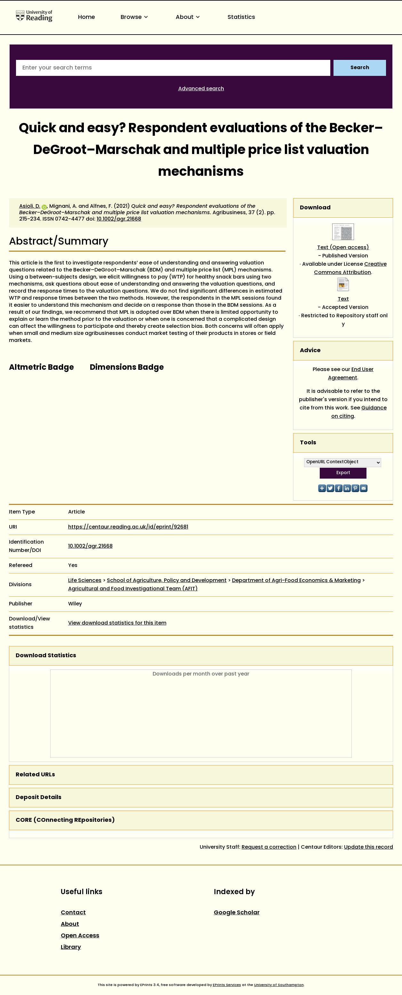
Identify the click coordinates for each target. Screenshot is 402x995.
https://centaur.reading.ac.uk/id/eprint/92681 (128, 527)
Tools (308, 443)
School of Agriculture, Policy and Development (167, 581)
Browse (135, 17)
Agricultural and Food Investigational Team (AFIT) (133, 589)
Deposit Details (38, 798)
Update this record (368, 847)
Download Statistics (46, 656)
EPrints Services (227, 985)
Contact (73, 913)
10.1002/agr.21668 (119, 219)
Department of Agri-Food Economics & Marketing (296, 581)
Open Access (80, 936)
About (189, 17)
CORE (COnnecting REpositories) (65, 820)
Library (71, 947)
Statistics (241, 17)
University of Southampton (279, 985)
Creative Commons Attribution (350, 268)
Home (86, 17)
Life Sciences (84, 581)
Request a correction (269, 847)
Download (315, 208)
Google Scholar (237, 913)
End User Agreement (351, 374)
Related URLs (35, 775)
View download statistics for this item (117, 623)
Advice (310, 351)
